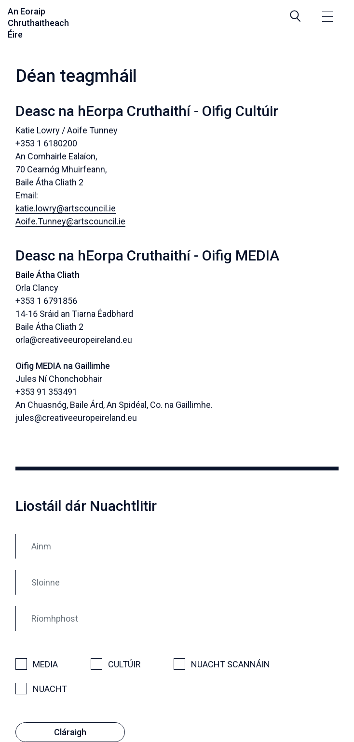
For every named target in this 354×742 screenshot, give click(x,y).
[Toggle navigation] (327, 18)
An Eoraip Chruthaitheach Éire (38, 22)
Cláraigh (70, 732)
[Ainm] (177, 546)
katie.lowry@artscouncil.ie (65, 208)
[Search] (295, 16)
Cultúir (124, 664)
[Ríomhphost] (177, 618)
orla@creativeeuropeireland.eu (73, 340)
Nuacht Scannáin (230, 664)
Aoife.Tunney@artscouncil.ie (70, 221)
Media (45, 664)
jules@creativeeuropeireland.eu (76, 418)
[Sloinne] (177, 582)
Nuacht (50, 689)
